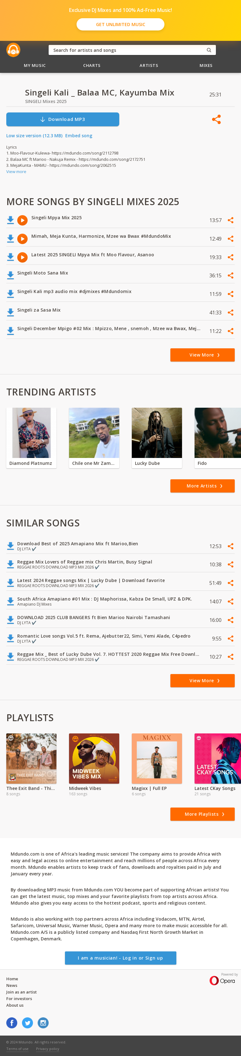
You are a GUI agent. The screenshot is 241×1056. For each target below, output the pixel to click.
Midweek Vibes (85, 788)
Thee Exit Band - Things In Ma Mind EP (31, 788)
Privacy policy (47, 1048)
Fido (202, 463)
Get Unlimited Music (120, 24)
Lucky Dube (147, 463)
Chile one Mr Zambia (94, 463)
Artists (149, 65)
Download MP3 (62, 119)
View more (16, 171)
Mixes (206, 65)
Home (12, 979)
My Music (35, 65)
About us (15, 1005)
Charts (92, 65)
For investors (19, 998)
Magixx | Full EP (149, 788)
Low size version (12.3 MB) (34, 136)
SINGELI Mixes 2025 (46, 101)
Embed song (78, 136)
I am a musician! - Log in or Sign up (120, 958)
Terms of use (17, 1048)
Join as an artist (21, 992)
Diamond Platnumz (30, 463)
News (11, 985)
